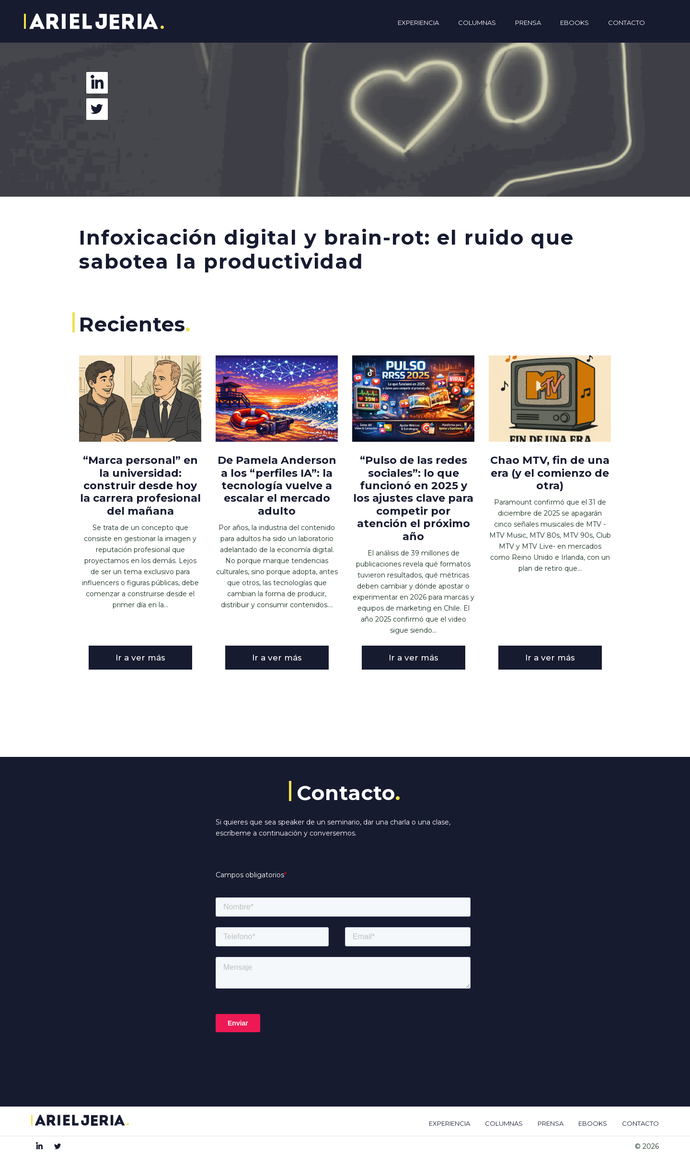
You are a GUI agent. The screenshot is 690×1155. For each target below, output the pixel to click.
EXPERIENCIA (449, 1123)
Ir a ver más (140, 657)
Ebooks (574, 22)
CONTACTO (640, 1123)
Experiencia (418, 22)
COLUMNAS (504, 1123)
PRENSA (551, 1123)
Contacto (626, 22)
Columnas (477, 22)
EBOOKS (592, 1123)
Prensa (528, 22)
